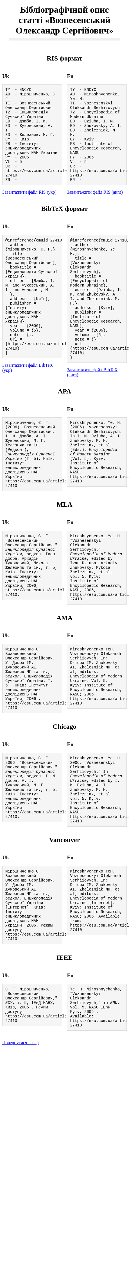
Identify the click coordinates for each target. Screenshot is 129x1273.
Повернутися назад (20, 1154)
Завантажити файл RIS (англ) (95, 209)
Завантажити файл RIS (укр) (29, 209)
